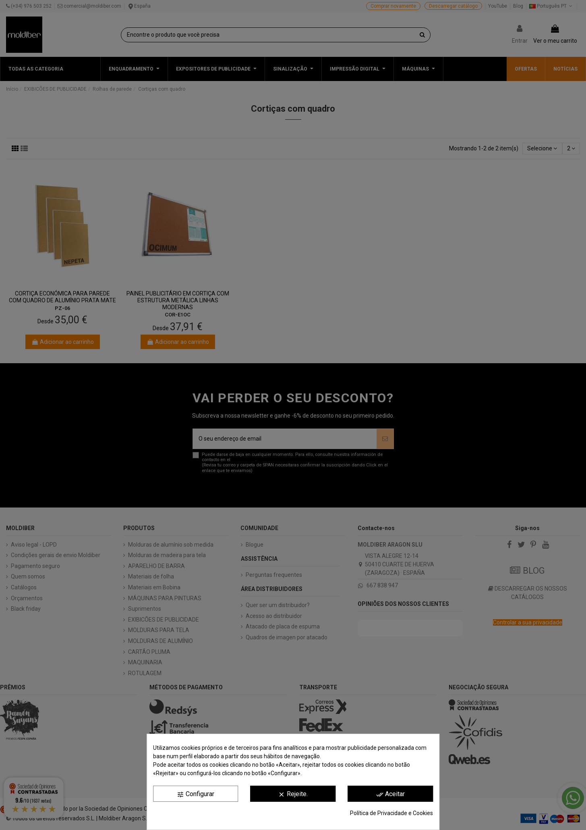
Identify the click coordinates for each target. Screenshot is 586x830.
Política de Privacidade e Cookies (391, 813)
